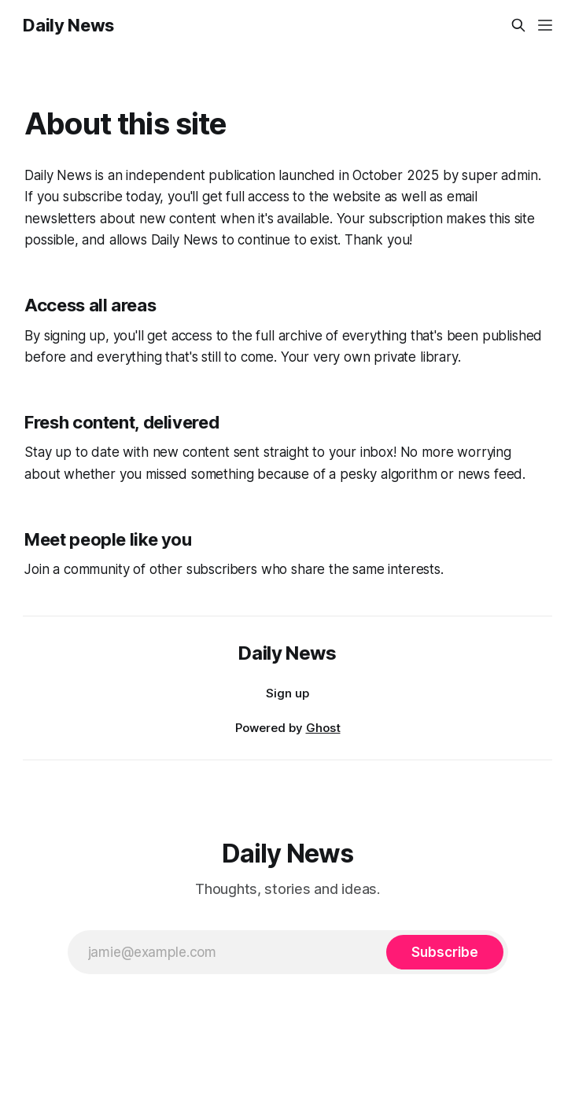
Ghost (323, 727)
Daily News (68, 25)
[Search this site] (518, 25)
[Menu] (545, 25)
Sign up (287, 693)
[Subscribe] (444, 952)
